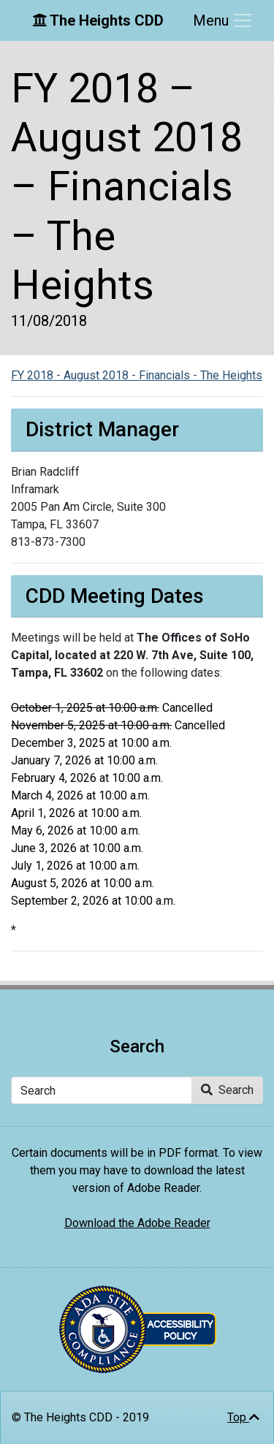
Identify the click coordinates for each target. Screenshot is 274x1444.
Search (227, 1090)
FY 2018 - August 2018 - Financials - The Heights (136, 375)
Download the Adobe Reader (137, 1223)
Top (243, 1417)
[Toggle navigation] (223, 20)
